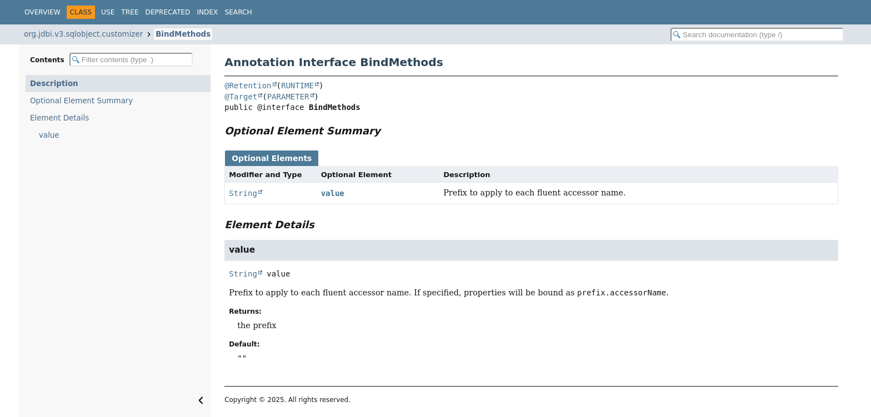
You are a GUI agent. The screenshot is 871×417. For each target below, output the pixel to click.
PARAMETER (288, 96)
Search (238, 12)
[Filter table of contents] (131, 60)
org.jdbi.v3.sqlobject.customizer (83, 34)
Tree (129, 12)
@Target (240, 96)
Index (207, 12)
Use (107, 12)
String (243, 193)
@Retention (247, 85)
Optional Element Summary (81, 101)
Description (54, 83)
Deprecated (168, 12)
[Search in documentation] (757, 35)
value (49, 135)
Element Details (59, 118)
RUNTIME (297, 85)
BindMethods (183, 34)
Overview (42, 12)
